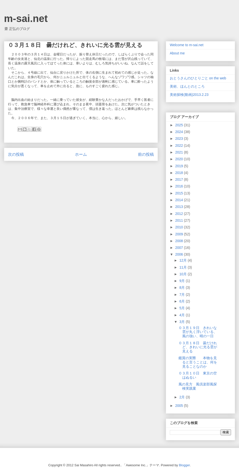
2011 (179, 220)
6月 (182, 301)
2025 (179, 125)
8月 (182, 288)
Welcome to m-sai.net (186, 45)
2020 (179, 159)
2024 (179, 132)
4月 (182, 315)
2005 (179, 406)
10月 (183, 274)
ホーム (81, 154)
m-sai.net (26, 18)
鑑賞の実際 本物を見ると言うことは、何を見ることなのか (198, 362)
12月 (183, 260)
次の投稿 (16, 154)
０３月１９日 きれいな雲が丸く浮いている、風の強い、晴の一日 (198, 332)
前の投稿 (146, 154)
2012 (179, 214)
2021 (179, 152)
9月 (182, 281)
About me (177, 53)
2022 (179, 146)
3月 (182, 322)
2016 (179, 186)
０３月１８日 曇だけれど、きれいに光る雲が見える (198, 347)
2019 (179, 166)
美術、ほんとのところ (187, 86)
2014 (179, 200)
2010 (179, 227)
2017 (179, 179)
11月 (183, 267)
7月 (182, 295)
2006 (179, 254)
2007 (179, 248)
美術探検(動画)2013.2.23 (189, 95)
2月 (182, 397)
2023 (179, 139)
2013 (179, 207)
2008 (179, 241)
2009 (179, 234)
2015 (179, 193)
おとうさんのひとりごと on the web (198, 78)
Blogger (184, 465)
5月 (182, 308)
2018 (179, 173)
